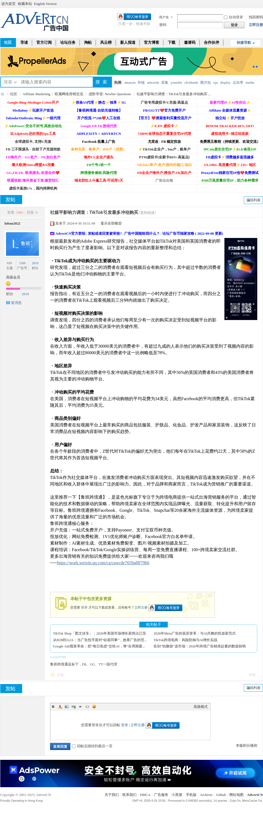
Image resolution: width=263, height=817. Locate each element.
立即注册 (256, 25)
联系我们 (129, 795)
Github (221, 795)
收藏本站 (25, 4)
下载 (171, 42)
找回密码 (256, 17)
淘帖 (88, 42)
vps (215, 82)
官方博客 (151, 42)
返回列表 (253, 200)
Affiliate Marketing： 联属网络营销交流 (53, 94)
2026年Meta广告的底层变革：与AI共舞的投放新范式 (195, 633)
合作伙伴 (211, 42)
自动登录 (233, 17)
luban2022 (13, 223)
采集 (164, 82)
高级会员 (13, 277)
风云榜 (106, 42)
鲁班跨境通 (59, 664)
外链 (141, 82)
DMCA (145, 795)
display (225, 82)
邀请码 (189, 42)
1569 (22, 263)
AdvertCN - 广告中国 (2, 94)
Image (67, 706)
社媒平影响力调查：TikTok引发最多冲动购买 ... (174, 94)
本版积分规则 (246, 745)
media (249, 82)
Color (60, 706)
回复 (60, 675)
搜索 (8, 82)
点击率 (238, 82)
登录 (84, 607)
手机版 (191, 795)
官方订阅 (44, 42)
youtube (176, 82)
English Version (45, 4)
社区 (13, 94)
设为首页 (8, 4)
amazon (130, 82)
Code (87, 706)
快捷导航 (244, 42)
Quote (80, 706)
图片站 (205, 82)
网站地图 (236, 795)
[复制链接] (147, 213)
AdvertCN (255, 795)
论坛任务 (68, 42)
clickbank (191, 82)
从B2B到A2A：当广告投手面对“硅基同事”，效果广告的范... (100, 640)
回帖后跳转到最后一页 (92, 746)
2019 (35, 263)
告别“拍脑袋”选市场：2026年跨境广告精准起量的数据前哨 (200, 646)
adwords (153, 82)
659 (9, 263)
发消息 (16, 303)
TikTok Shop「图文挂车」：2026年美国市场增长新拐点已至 (99, 633)
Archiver (206, 795)
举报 (252, 675)
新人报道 (127, 42)
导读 (24, 42)
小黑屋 (177, 795)
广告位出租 (164, 180)
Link (73, 706)
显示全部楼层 (111, 223)
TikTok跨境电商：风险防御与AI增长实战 (185, 640)
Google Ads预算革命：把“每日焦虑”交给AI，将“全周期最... (99, 646)
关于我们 (112, 795)
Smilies (94, 706)
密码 (162, 25)
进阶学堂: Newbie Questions (110, 94)
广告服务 (161, 795)
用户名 (164, 17)
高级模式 (200, 707)
